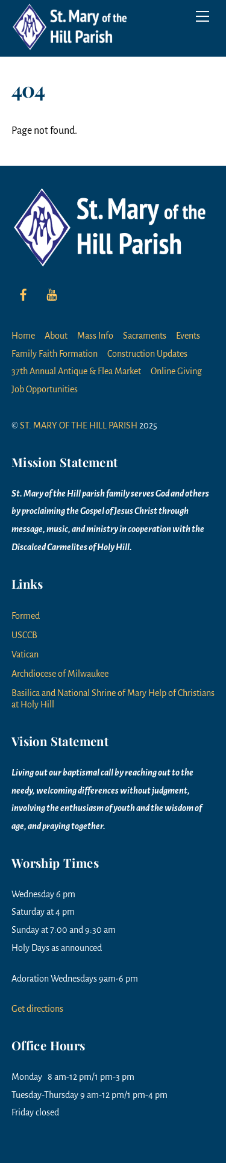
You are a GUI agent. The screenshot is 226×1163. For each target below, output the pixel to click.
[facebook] (23, 294)
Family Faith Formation (54, 354)
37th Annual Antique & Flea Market (76, 371)
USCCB (24, 635)
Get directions (37, 1009)
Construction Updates (147, 354)
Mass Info (95, 335)
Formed (25, 616)
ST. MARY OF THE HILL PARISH (78, 425)
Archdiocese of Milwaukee (59, 674)
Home (23, 335)
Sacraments (144, 335)
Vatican (25, 654)
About (56, 335)
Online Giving (176, 371)
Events (188, 335)
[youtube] (52, 294)
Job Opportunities (44, 389)
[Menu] (202, 16)
